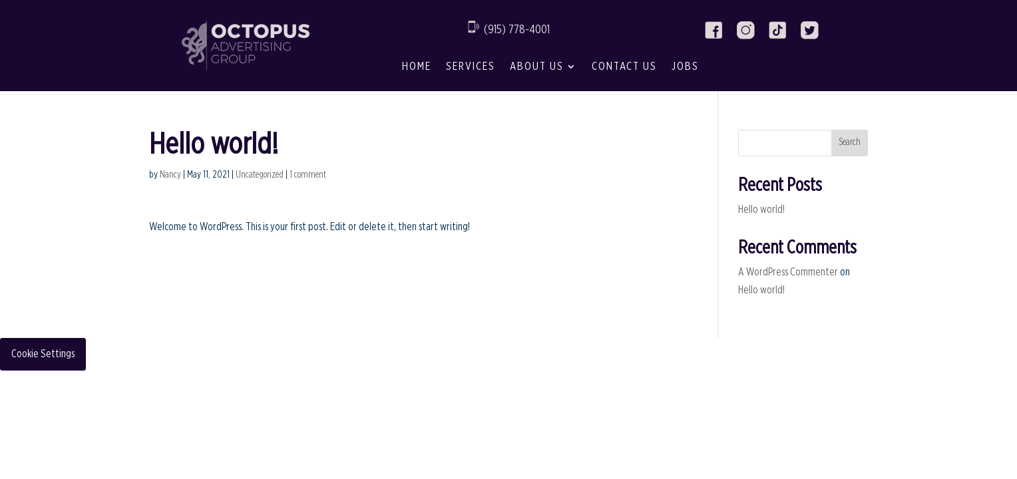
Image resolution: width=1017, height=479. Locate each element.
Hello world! (761, 209)
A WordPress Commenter (788, 272)
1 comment (308, 175)
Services (470, 66)
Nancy (170, 175)
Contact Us (624, 66)
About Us (537, 66)
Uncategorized (260, 175)
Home (416, 66)
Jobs (685, 66)
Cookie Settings (43, 354)
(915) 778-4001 (517, 30)
